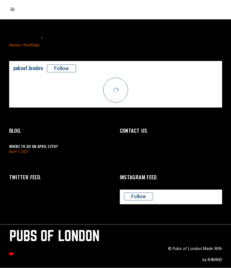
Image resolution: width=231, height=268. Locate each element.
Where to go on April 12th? (33, 146)
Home (14, 45)
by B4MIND (212, 259)
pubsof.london (28, 67)
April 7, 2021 (19, 151)
